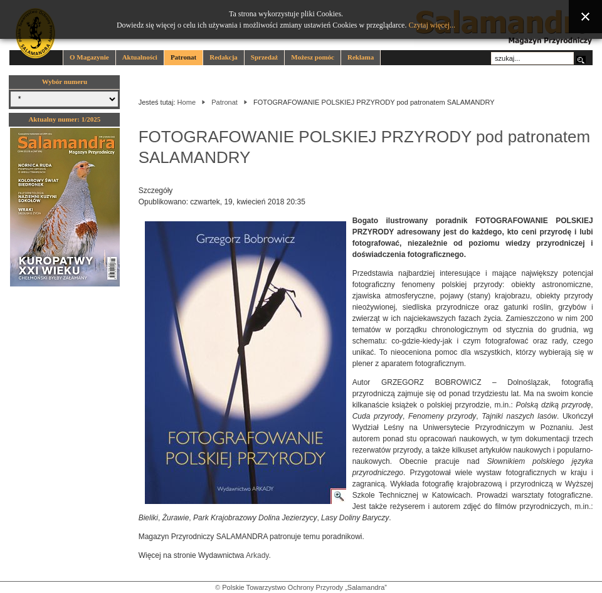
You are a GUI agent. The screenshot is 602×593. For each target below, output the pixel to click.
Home (186, 102)
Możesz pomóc (312, 57)
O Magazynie (89, 57)
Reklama (360, 57)
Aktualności (139, 57)
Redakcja (223, 57)
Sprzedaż (264, 57)
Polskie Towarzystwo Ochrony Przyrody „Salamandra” (304, 587)
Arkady (257, 555)
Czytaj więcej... (431, 25)
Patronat (183, 57)
